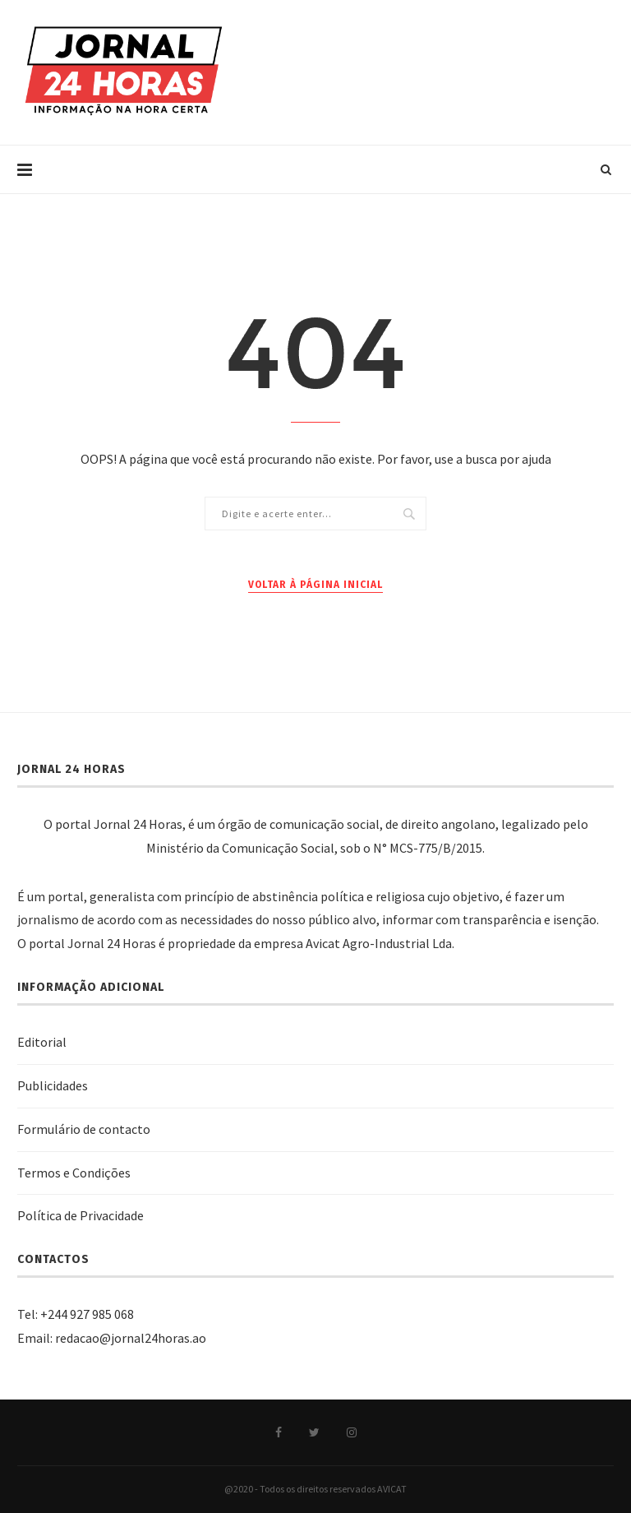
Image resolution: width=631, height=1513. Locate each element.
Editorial (42, 1042)
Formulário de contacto (83, 1129)
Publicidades (52, 1085)
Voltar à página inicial (315, 584)
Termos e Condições (74, 1172)
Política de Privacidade (80, 1215)
